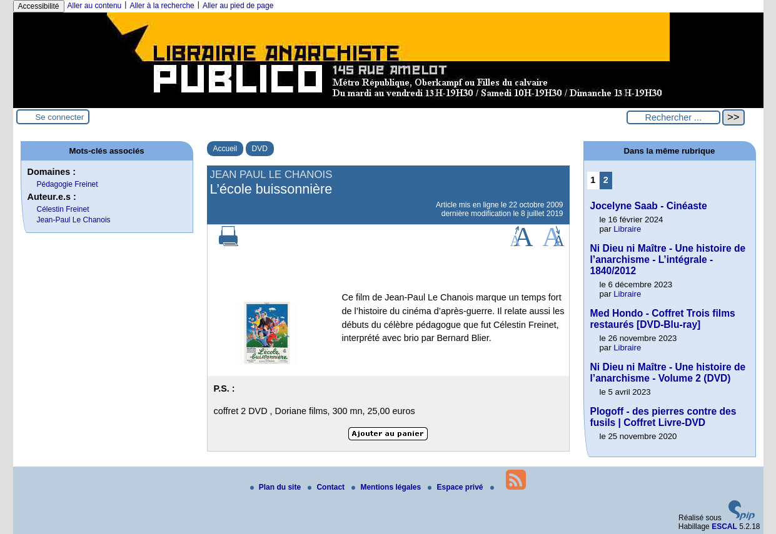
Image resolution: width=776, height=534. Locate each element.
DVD (260, 148)
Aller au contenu (95, 5)
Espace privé (456, 487)
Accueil (225, 148)
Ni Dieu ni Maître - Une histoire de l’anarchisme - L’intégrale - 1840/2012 (668, 259)
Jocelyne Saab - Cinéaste (648, 205)
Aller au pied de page (238, 5)
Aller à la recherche (161, 5)
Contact (327, 487)
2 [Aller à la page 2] (605, 180)
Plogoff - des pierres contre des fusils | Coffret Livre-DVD (663, 417)
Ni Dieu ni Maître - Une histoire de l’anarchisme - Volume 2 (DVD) (668, 372)
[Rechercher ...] (673, 117)
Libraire (627, 229)
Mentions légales (387, 487)
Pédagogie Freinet (67, 184)
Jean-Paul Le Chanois (74, 219)
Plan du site (276, 487)
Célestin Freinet (63, 209)
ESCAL (724, 526)
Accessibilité (38, 6)
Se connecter (60, 117)
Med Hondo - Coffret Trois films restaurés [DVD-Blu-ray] (662, 319)
